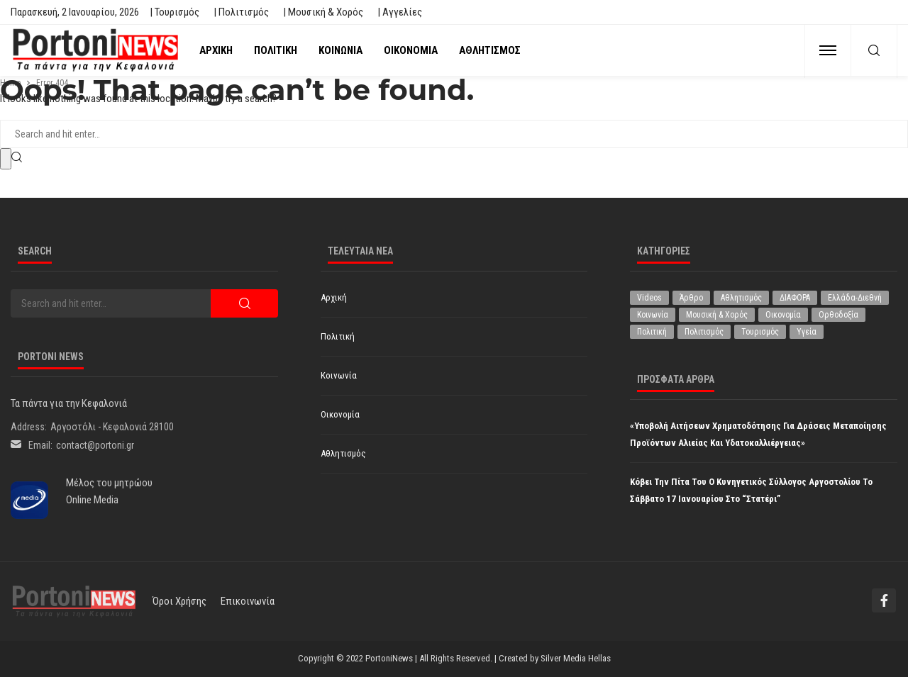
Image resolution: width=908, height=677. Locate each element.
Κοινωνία (340, 50)
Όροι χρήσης (179, 601)
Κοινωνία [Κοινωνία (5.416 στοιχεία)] (652, 315)
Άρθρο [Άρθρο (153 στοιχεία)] (691, 298)
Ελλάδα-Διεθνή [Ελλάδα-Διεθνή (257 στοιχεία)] (855, 298)
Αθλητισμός (490, 50)
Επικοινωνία (248, 601)
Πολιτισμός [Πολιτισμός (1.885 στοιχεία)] (704, 332)
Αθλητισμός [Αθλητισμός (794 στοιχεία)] (741, 298)
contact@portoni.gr (95, 445)
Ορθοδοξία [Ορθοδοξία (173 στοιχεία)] (838, 315)
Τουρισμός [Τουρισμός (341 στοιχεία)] (760, 332)
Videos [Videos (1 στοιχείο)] (649, 298)
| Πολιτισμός (241, 12)
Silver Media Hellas (576, 658)
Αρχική (216, 50)
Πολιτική (275, 50)
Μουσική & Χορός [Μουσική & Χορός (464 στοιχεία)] (717, 315)
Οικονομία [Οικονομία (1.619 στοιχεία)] (783, 315)
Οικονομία (411, 50)
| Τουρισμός (174, 12)
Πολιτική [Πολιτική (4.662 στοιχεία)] (652, 332)
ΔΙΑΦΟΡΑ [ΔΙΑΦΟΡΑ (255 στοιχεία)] (795, 298)
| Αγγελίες (399, 12)
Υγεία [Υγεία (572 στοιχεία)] (806, 332)
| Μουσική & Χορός (323, 12)
